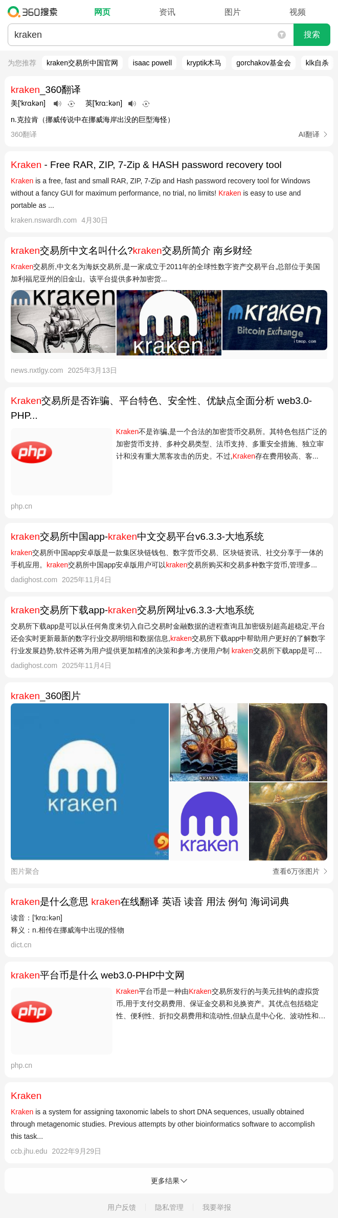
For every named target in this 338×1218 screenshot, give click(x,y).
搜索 (312, 34)
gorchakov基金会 (263, 63)
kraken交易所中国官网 (82, 63)
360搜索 (35, 12)
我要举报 (216, 1207)
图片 (232, 12)
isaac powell (152, 63)
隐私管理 (169, 1207)
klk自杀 (317, 63)
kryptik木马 (204, 63)
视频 (297, 12)
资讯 (167, 12)
